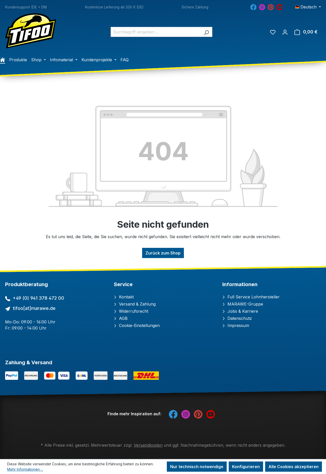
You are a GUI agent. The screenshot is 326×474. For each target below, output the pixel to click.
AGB (121, 318)
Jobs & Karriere (240, 311)
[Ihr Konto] (285, 32)
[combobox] (156, 32)
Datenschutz (237, 318)
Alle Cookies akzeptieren (293, 466)
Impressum (235, 325)
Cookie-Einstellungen (137, 325)
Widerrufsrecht (131, 311)
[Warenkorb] (306, 32)
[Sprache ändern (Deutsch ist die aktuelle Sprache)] (308, 7)
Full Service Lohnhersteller (251, 296)
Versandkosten (148, 445)
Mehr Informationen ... (25, 469)
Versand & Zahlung (135, 304)
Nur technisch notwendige (196, 466)
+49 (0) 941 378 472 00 (38, 298)
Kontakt (124, 296)
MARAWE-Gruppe (242, 304)
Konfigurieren (246, 466)
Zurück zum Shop (163, 253)
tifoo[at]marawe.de (34, 308)
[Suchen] (206, 32)
